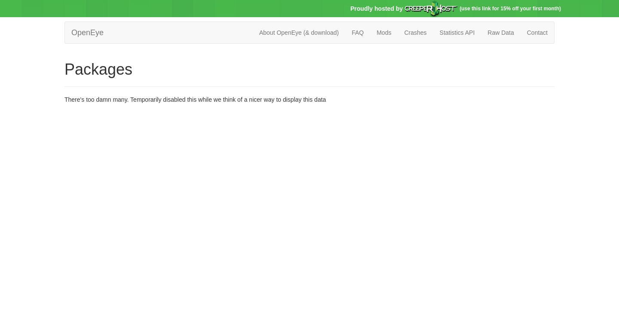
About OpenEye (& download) (299, 32)
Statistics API (457, 32)
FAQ (358, 32)
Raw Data (500, 32)
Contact (537, 32)
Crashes (415, 32)
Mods (384, 32)
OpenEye (87, 32)
